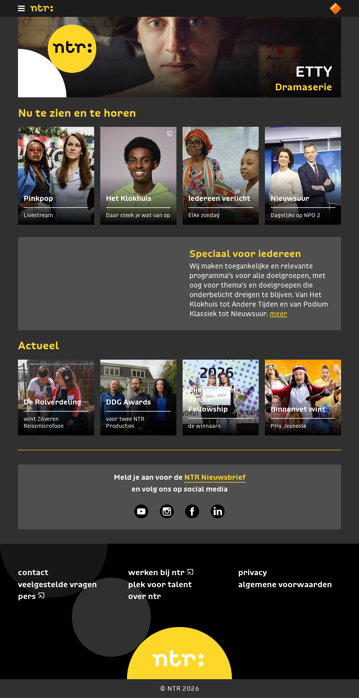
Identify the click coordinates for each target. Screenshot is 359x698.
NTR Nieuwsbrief (215, 477)
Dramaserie (303, 87)
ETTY (313, 71)
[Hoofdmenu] (21, 8)
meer (278, 314)
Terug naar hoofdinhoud (358, 697)
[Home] (41, 10)
